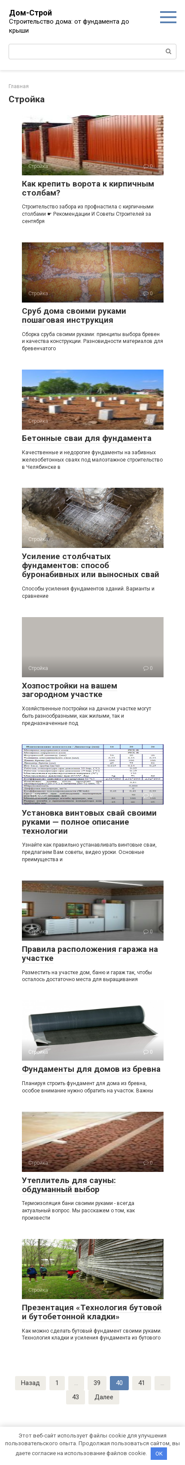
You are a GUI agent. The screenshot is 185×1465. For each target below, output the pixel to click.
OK (159, 1453)
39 (97, 1383)
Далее (103, 1397)
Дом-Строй (30, 12)
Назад (30, 1383)
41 (141, 1383)
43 (75, 1397)
